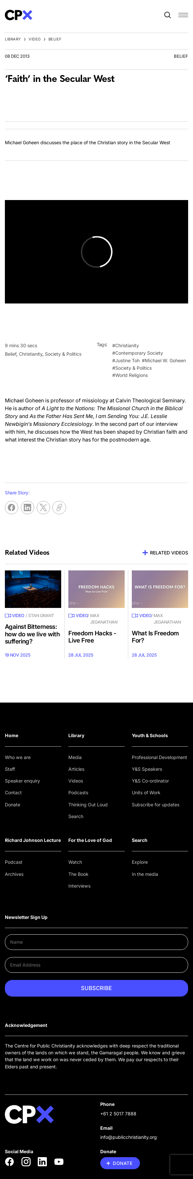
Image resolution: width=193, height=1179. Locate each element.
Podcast (13, 862)
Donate (12, 804)
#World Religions (130, 375)
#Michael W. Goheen (164, 360)
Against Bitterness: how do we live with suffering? (32, 634)
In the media (145, 874)
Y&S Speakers (147, 769)
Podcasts (78, 792)
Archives (14, 874)
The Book (78, 874)
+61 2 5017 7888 (118, 1113)
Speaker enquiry (22, 780)
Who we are (18, 757)
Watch (75, 862)
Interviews (79, 886)
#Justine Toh (126, 360)
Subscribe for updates (155, 804)
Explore (140, 862)
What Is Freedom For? (155, 636)
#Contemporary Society (137, 353)
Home (11, 735)
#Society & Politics (132, 368)
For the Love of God (90, 840)
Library (13, 39)
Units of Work (146, 792)
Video (35, 39)
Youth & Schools (150, 735)
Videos (75, 780)
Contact (13, 792)
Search (75, 816)
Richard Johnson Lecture (33, 840)
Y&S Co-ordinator (150, 780)
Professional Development (159, 757)
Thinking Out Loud (88, 804)
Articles (76, 769)
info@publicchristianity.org (128, 1137)
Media (75, 757)
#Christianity (125, 345)
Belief (55, 39)
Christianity (30, 354)
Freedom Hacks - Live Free (92, 636)
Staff (10, 769)
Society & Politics (63, 354)
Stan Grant (41, 615)
